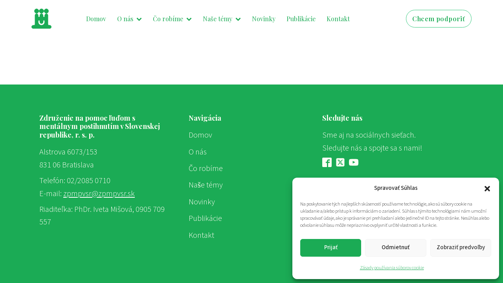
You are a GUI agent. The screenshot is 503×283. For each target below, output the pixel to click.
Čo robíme (172, 19)
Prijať (331, 247)
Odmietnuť (395, 247)
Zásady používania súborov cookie (392, 268)
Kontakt (338, 19)
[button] (487, 188)
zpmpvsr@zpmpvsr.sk (99, 193)
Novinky (263, 19)
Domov (96, 19)
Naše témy (221, 19)
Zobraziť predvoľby (461, 247)
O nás (129, 19)
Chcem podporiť (438, 19)
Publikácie (301, 19)
